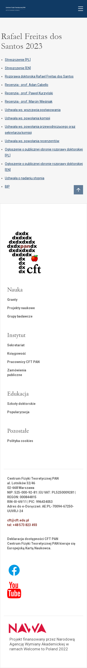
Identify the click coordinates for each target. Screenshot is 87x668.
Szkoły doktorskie (21, 404)
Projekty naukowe (21, 308)
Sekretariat (16, 345)
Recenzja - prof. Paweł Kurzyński (29, 93)
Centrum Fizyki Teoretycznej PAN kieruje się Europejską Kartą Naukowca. (41, 546)
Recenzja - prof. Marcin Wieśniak (28, 101)
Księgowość (16, 353)
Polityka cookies (20, 441)
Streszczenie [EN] (18, 68)
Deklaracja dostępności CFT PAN (32, 539)
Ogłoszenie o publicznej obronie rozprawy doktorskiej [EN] (44, 167)
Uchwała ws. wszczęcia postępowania (33, 110)
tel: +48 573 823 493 (22, 525)
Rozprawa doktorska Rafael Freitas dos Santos (39, 76)
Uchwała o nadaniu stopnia (24, 178)
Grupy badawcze (19, 316)
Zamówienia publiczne (16, 372)
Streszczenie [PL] (18, 60)
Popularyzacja (18, 412)
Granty (12, 299)
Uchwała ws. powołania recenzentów (32, 141)
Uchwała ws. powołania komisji (27, 118)
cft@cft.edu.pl (18, 520)
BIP (7, 186)
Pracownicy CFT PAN (23, 362)
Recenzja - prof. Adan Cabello (26, 85)
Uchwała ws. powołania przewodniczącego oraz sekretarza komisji (40, 129)
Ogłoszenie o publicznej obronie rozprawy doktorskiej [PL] (44, 152)
